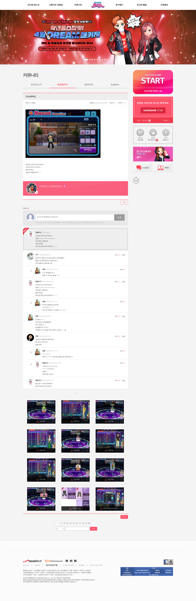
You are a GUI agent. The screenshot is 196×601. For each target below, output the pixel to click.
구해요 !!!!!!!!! (76, 508)
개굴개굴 (42, 421)
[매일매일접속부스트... (111, 508)
